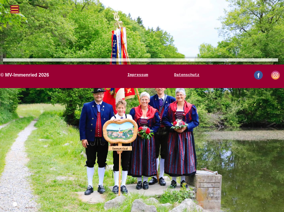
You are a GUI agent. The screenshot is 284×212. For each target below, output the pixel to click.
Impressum (137, 75)
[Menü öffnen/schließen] (15, 7)
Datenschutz (187, 75)
